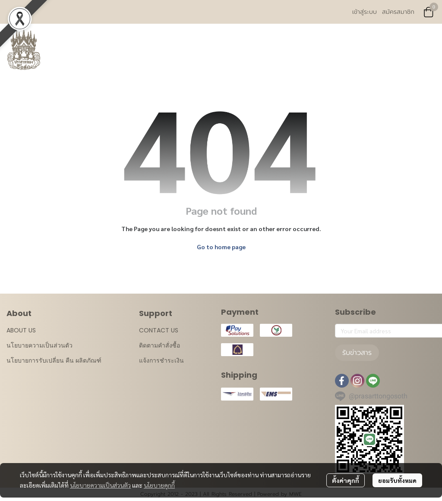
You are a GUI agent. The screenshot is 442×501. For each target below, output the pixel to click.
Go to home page (221, 246)
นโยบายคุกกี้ (159, 485)
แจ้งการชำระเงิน (161, 360)
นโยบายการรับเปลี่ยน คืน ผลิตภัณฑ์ (53, 360)
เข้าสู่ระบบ (364, 11)
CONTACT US (158, 330)
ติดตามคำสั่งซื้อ (159, 345)
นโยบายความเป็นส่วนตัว (100, 485)
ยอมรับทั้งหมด (397, 480)
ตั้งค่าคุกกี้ (345, 480)
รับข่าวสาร (357, 353)
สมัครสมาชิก (398, 11)
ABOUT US (21, 330)
